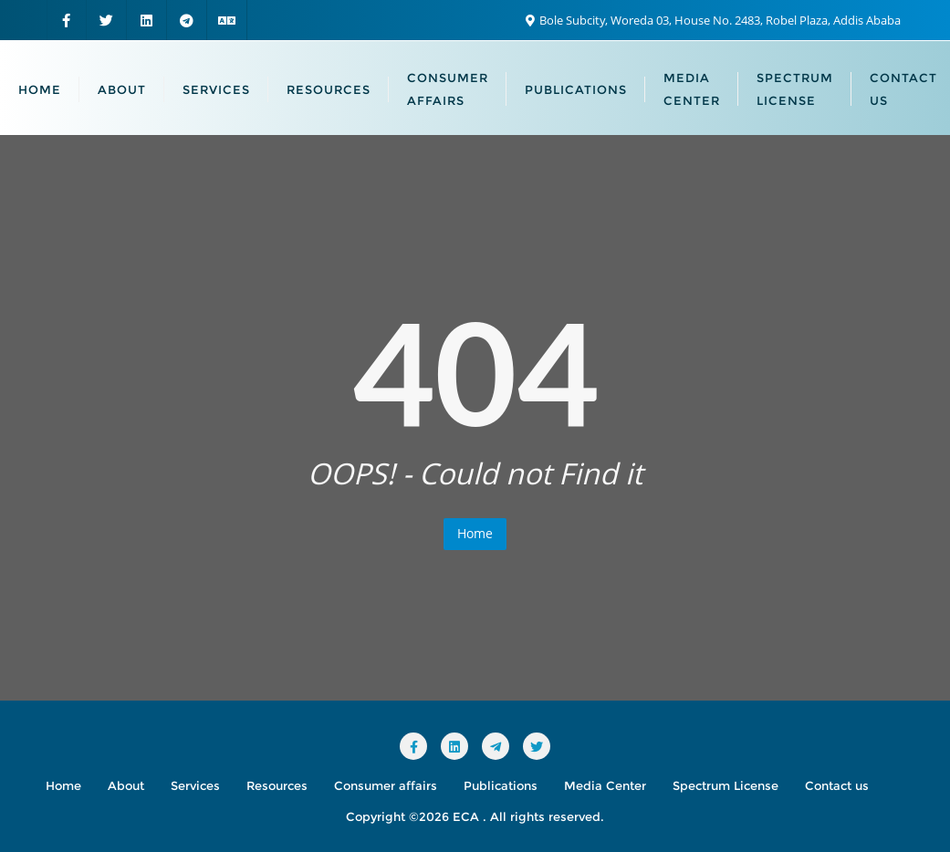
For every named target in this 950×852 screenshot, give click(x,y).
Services (195, 785)
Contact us (837, 785)
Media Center (605, 785)
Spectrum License (725, 785)
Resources (277, 785)
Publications (501, 785)
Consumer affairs (385, 785)
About (126, 785)
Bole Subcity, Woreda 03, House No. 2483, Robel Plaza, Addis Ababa (713, 20)
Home (475, 533)
